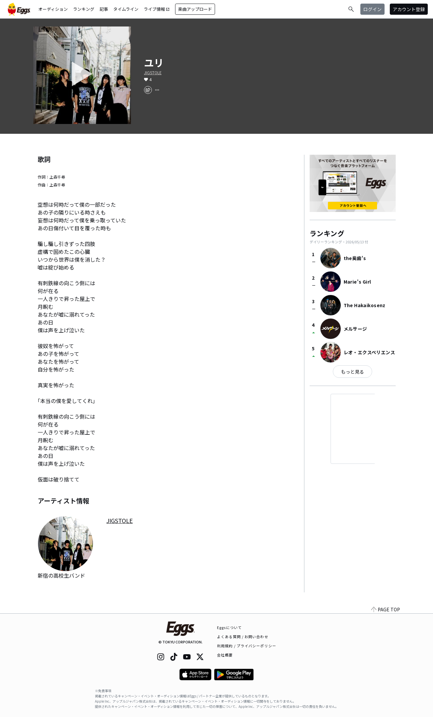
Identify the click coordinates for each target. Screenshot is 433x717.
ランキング (83, 9)
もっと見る (352, 371)
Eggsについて (229, 627)
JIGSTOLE (153, 72)
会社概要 (225, 654)
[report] (157, 90)
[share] (148, 90)
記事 (103, 9)
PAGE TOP (385, 609)
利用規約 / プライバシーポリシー (246, 645)
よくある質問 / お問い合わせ (242, 636)
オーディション (53, 9)
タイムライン (125, 9)
